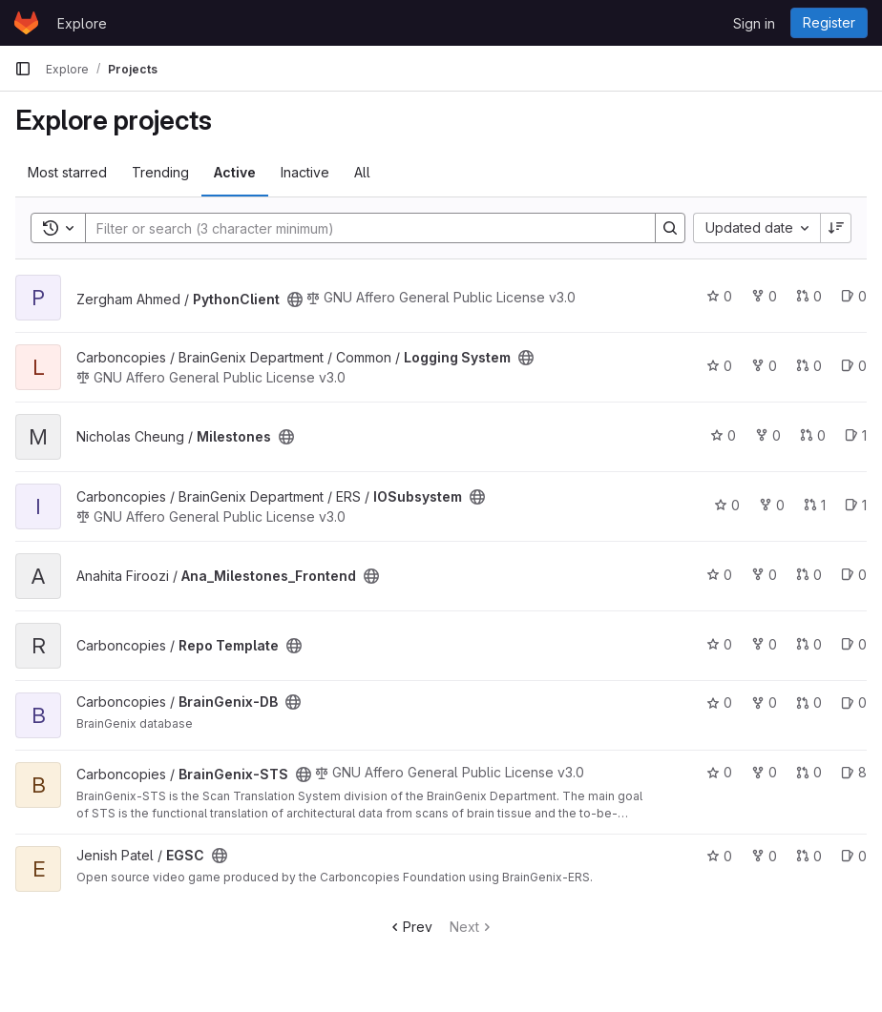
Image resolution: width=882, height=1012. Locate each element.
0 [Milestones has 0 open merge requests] (813, 435)
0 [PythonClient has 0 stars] (719, 296)
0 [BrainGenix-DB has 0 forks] (764, 702)
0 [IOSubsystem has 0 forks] (772, 505)
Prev (410, 927)
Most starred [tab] (67, 172)
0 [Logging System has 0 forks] (764, 366)
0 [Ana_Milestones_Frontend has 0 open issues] (854, 575)
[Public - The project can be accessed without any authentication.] (295, 299)
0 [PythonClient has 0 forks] (764, 296)
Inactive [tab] (305, 172)
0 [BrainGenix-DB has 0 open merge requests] (809, 702)
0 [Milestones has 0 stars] (723, 435)
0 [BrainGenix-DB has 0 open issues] (854, 702)
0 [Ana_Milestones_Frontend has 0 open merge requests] (809, 575)
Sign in (754, 23)
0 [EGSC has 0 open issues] (854, 856)
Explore (82, 23)
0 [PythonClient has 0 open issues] (854, 296)
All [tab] (362, 172)
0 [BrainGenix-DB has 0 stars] (719, 702)
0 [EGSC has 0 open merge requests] (809, 856)
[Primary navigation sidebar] (23, 68)
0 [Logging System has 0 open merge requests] (809, 366)
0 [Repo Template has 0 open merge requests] (809, 644)
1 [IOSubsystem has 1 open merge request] (815, 505)
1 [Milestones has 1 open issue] (856, 435)
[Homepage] (26, 23)
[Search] (360, 228)
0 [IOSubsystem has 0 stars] (727, 505)
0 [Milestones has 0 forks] (768, 435)
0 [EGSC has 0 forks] (764, 856)
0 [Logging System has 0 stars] (719, 366)
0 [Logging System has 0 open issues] (854, 366)
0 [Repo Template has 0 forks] (764, 644)
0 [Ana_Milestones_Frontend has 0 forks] (764, 575)
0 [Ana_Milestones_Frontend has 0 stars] (719, 575)
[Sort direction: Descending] (836, 228)
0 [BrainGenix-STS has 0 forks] (764, 772)
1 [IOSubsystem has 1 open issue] (856, 505)
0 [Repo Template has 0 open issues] (854, 644)
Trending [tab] (160, 172)
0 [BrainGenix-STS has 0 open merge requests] (809, 772)
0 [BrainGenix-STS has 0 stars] (719, 772)
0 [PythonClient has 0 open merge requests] (809, 296)
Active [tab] (235, 172)
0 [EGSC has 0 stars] (719, 856)
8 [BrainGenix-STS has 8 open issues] (854, 772)
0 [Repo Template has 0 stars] (719, 644)
